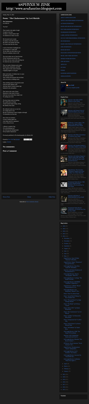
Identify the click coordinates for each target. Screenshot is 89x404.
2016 (64, 387)
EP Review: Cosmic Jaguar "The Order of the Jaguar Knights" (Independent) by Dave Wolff (76, 124)
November (67, 241)
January (66, 371)
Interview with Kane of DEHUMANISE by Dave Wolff (76, 196)
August (66, 248)
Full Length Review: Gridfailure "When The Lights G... (72, 359)
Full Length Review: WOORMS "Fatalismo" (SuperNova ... (72, 282)
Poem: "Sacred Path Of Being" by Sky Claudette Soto (72, 296)
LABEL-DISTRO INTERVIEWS (69, 35)
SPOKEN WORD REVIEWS (68, 58)
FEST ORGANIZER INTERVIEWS (70, 29)
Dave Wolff (71, 85)
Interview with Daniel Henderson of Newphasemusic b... (73, 270)
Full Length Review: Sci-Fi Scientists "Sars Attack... (71, 352)
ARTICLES (64, 64)
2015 (64, 389)
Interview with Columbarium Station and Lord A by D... (71, 336)
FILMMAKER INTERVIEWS (68, 32)
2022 (64, 236)
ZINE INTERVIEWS (66, 47)
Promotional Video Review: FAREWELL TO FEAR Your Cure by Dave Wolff (76, 209)
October (66, 243)
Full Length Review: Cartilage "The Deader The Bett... (73, 278)
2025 (64, 228)
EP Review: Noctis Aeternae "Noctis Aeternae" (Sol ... (73, 344)
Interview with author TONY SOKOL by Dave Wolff (75, 100)
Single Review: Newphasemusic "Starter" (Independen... (72, 348)
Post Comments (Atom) (32, 201)
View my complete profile (72, 87)
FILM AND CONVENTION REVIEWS (71, 52)
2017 (64, 384)
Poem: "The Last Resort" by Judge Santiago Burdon (72, 300)
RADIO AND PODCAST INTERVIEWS (71, 44)
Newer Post (6, 197)
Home (29, 197)
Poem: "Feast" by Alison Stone (71, 293)
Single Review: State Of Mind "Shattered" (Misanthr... (71, 259)
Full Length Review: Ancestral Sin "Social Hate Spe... (72, 355)
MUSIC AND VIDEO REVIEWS (69, 55)
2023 (64, 233)
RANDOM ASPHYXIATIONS (68, 73)
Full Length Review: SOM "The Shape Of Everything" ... (72, 332)
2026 (64, 226)
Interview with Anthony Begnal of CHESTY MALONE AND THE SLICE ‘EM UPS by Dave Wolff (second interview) (76, 158)
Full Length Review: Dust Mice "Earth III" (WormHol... (72, 266)
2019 (64, 379)
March (66, 366)
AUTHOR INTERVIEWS (67, 23)
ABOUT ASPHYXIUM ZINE (68, 17)
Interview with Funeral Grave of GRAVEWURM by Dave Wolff (76, 111)
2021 (64, 374)
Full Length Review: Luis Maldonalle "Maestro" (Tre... (72, 290)
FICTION (63, 67)
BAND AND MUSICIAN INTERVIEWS (71, 26)
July (65, 251)
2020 (64, 377)
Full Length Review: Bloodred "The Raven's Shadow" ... (73, 340)
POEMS (9, 142)
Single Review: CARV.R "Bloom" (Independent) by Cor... (72, 286)
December (67, 238)
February (66, 368)
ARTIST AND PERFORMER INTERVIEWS (72, 20)
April (65, 363)
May (65, 256)
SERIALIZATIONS (66, 76)
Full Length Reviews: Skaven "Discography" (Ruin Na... (71, 274)
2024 (64, 231)
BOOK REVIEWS (65, 50)
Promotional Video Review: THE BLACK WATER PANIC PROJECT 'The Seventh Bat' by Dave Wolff (76, 184)
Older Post (52, 197)
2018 (64, 382)
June (65, 253)
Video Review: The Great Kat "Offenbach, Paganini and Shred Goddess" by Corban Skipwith (76, 171)
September (67, 246)
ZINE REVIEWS (65, 61)
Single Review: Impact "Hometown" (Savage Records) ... (73, 262)
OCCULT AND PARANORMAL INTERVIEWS (73, 38)
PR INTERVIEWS (65, 41)
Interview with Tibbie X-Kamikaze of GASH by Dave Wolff (77, 135)
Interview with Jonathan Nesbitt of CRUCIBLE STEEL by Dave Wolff (77, 146)
